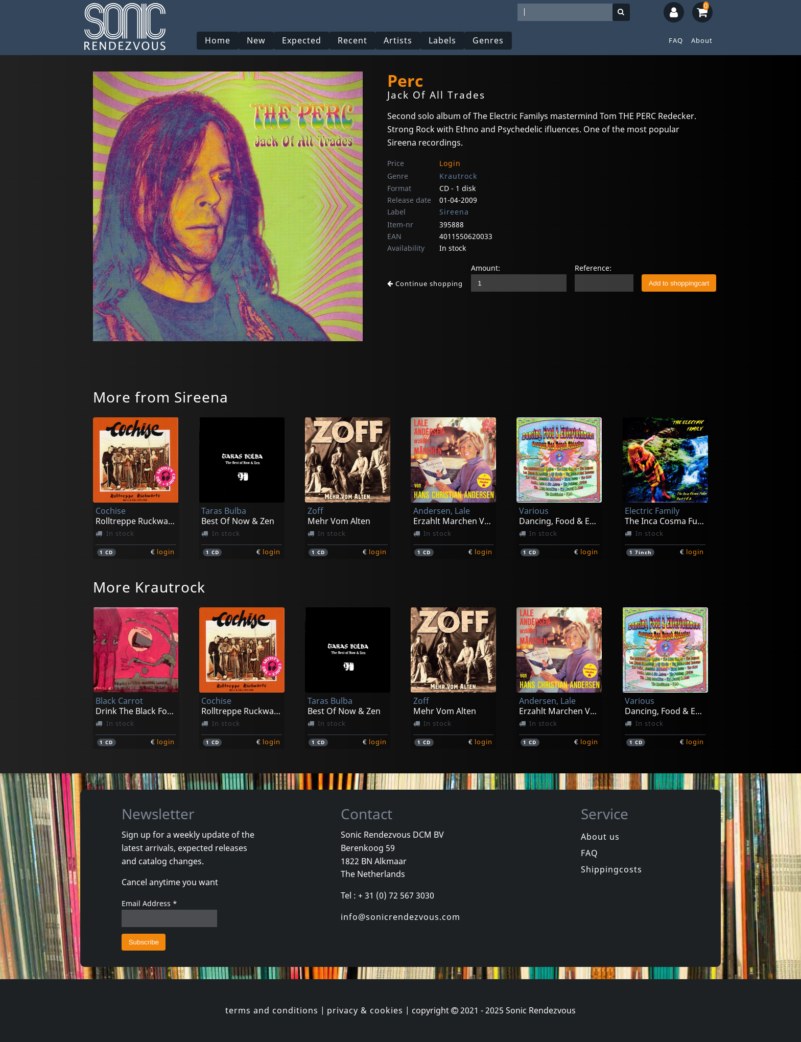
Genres (488, 40)
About (702, 40)
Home (217, 40)
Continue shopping (425, 283)
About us (600, 836)
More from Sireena (160, 397)
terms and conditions (271, 1010)
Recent (352, 40)
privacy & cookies (365, 1010)
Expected (301, 40)
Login (450, 163)
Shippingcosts (611, 869)
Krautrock (458, 176)
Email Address (149, 903)
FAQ (676, 40)
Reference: (593, 268)
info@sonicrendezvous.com (400, 916)
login (166, 551)
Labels (442, 40)
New (256, 40)
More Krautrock (149, 587)
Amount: (485, 268)
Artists (398, 40)
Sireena (454, 212)
